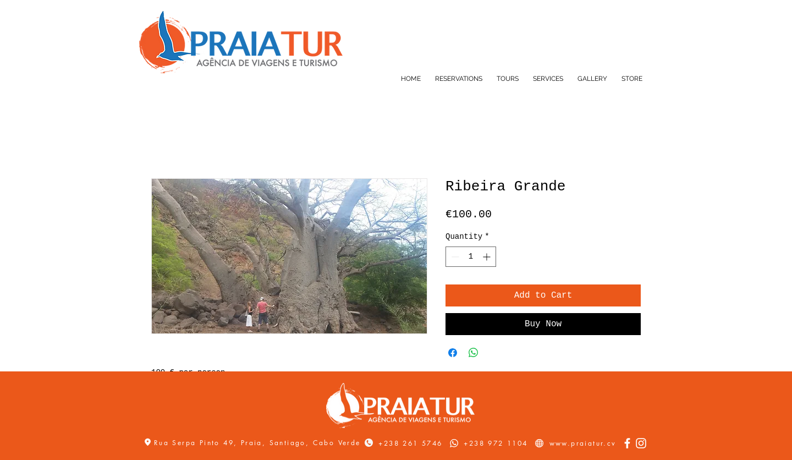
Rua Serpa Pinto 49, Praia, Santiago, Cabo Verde (259, 442)
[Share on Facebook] (452, 352)
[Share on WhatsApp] (473, 352)
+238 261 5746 (410, 443)
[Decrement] (454, 256)
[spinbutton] (471, 256)
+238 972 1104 (495, 443)
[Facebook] (627, 443)
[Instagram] (641, 443)
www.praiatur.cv (583, 443)
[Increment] (487, 256)
